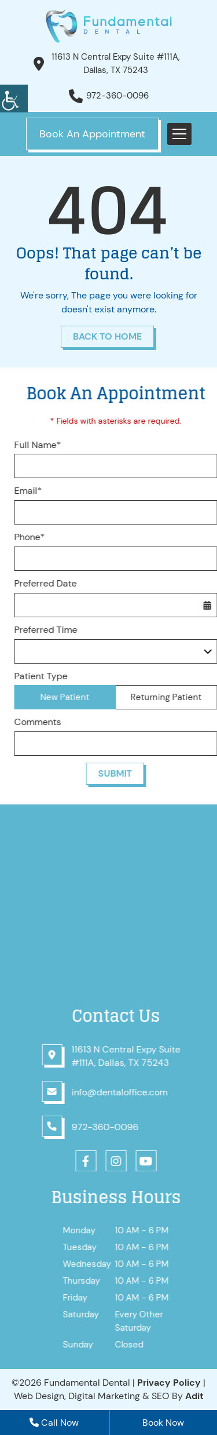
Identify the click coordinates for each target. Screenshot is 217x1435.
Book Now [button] (163, 1422)
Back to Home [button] (107, 336)
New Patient (71, 697)
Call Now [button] (54, 1422)
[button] (14, 98)
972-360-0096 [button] (117, 95)
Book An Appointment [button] (92, 134)
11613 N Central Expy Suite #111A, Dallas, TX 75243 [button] (116, 63)
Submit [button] (121, 773)
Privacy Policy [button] (169, 1382)
